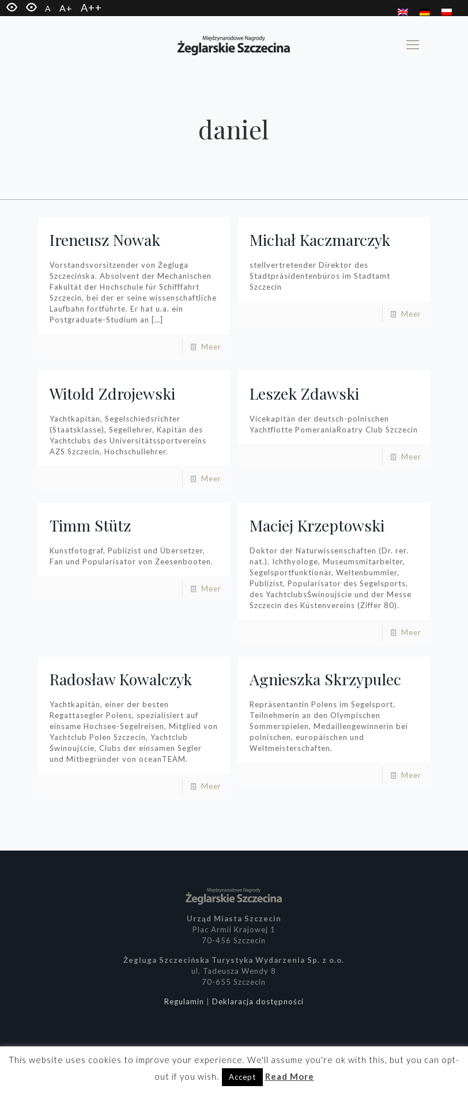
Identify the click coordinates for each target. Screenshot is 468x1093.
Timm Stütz (90, 525)
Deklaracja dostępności (258, 1001)
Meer (211, 346)
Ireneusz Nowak (105, 239)
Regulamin (184, 1001)
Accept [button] (242, 1076)
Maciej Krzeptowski (317, 525)
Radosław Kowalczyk (121, 679)
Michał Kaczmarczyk (320, 239)
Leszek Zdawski (304, 393)
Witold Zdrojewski (112, 393)
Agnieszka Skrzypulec (325, 679)
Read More (289, 1076)
